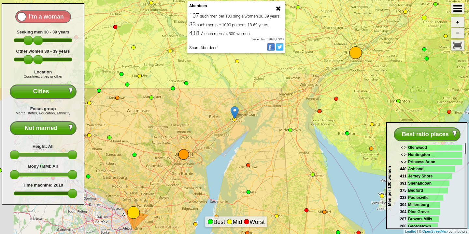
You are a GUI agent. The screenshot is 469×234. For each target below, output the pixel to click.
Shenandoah (420, 183)
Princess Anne (421, 162)
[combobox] (43, 91)
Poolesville (418, 197)
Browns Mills (420, 219)
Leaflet (410, 231)
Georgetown (419, 226)
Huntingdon (419, 154)
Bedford (415, 190)
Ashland (415, 169)
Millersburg (418, 204)
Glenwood (417, 147)
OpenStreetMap (435, 231)
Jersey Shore (420, 176)
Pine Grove (418, 212)
